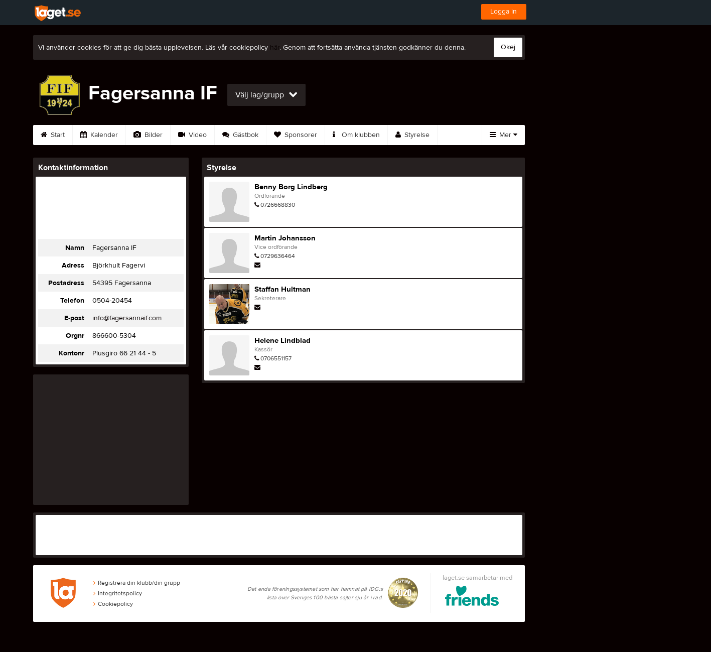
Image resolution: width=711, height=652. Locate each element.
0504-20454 (112, 300)
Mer (503, 135)
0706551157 (276, 358)
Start (53, 135)
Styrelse (412, 135)
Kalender (99, 135)
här (274, 47)
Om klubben (356, 135)
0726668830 (277, 205)
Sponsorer (295, 135)
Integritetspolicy (117, 593)
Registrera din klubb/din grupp (136, 583)
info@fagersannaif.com (127, 318)
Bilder (148, 135)
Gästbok (240, 135)
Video (192, 135)
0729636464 (277, 256)
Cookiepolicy (113, 604)
